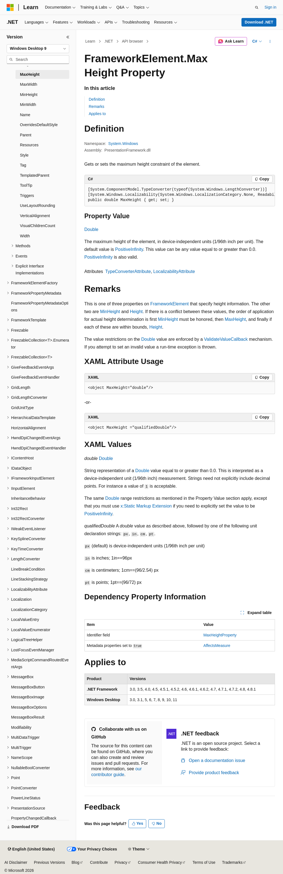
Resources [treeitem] (29, 145)
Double (91, 229)
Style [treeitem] (24, 155)
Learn (90, 41)
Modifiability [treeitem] (21, 727)
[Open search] (256, 7)
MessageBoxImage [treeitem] (27, 697)
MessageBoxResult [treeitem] (28, 717)
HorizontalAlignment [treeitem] (28, 428)
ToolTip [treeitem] (26, 185)
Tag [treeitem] (23, 165)
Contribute (99, 862)
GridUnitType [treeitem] (22, 407)
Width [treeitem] (25, 236)
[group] (179, 195)
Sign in (270, 7)
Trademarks (232, 862)
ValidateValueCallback (226, 339)
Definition (97, 99)
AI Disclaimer (15, 862)
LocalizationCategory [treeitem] (29, 609)
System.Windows (123, 143)
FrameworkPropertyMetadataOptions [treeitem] (39, 306)
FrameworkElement (169, 303)
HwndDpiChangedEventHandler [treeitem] (38, 448)
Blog (75, 862)
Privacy (121, 862)
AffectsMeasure (216, 645)
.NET (108, 41)
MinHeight (110, 311)
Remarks (96, 106)
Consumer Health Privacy (160, 862)
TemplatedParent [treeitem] (34, 175)
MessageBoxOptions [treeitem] (29, 707)
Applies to (97, 113)
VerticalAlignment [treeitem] (35, 216)
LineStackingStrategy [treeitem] (29, 579)
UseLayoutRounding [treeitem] (37, 205)
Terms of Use (203, 862)
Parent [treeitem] (25, 135)
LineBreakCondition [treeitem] (28, 569)
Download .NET (259, 22)
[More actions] (270, 41)
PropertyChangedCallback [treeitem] (33, 818)
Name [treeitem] (25, 115)
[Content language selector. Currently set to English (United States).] (31, 849)
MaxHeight (235, 319)
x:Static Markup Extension (146, 506)
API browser (132, 41)
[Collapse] (68, 37)
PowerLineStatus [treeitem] (25, 798)
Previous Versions (49, 862)
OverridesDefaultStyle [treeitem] (39, 125)
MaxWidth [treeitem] (28, 84)
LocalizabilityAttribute (174, 271)
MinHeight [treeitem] (28, 94)
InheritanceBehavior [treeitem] (28, 498)
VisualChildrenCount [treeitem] (37, 225)
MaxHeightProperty (219, 635)
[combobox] (38, 48)
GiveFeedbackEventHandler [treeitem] (35, 377)
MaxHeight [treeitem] (30, 74)
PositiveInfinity (129, 249)
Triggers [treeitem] (27, 195)
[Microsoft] (10, 7)
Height (136, 311)
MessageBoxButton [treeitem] (28, 687)
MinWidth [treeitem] (28, 104)
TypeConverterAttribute (128, 271)
